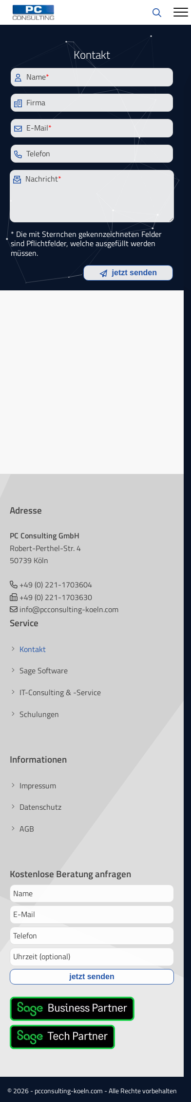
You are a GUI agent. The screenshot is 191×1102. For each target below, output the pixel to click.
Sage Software (43, 670)
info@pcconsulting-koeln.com (68, 609)
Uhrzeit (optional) (41, 956)
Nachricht (37, 178)
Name (31, 77)
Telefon (32, 153)
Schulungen (39, 714)
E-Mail (33, 128)
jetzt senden (128, 272)
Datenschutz (40, 807)
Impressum (37, 785)
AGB (26, 829)
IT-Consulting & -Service (60, 692)
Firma (29, 102)
